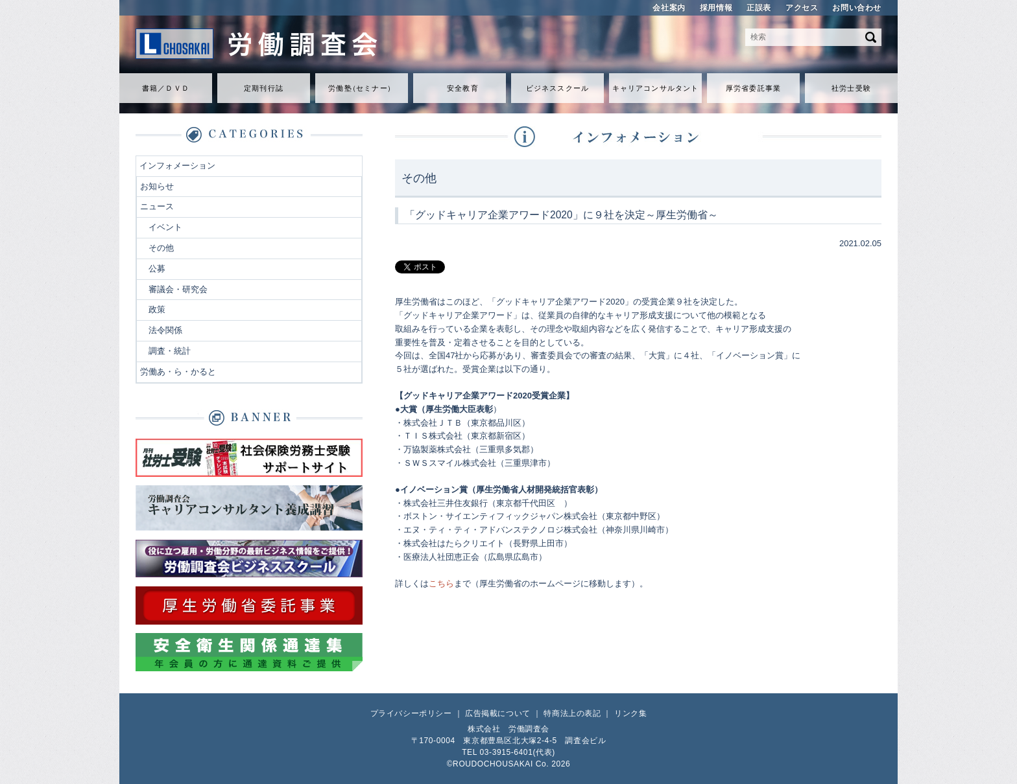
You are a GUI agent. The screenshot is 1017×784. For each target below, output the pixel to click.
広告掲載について (498, 713)
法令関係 (165, 330)
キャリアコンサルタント (655, 88)
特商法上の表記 (572, 713)
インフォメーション (177, 165)
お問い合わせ (856, 7)
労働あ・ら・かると (178, 371)
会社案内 (668, 7)
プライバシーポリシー (411, 713)
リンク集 (630, 713)
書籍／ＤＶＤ (165, 88)
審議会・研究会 (178, 289)
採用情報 (716, 7)
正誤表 (759, 7)
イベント (165, 227)
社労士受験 (851, 88)
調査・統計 (170, 351)
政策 (157, 309)
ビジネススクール (557, 88)
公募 (157, 268)
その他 (161, 248)
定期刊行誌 (263, 88)
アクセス (801, 7)
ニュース (157, 206)
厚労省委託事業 (753, 88)
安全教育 (462, 88)
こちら (441, 583)
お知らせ (157, 186)
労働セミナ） (361, 88)
